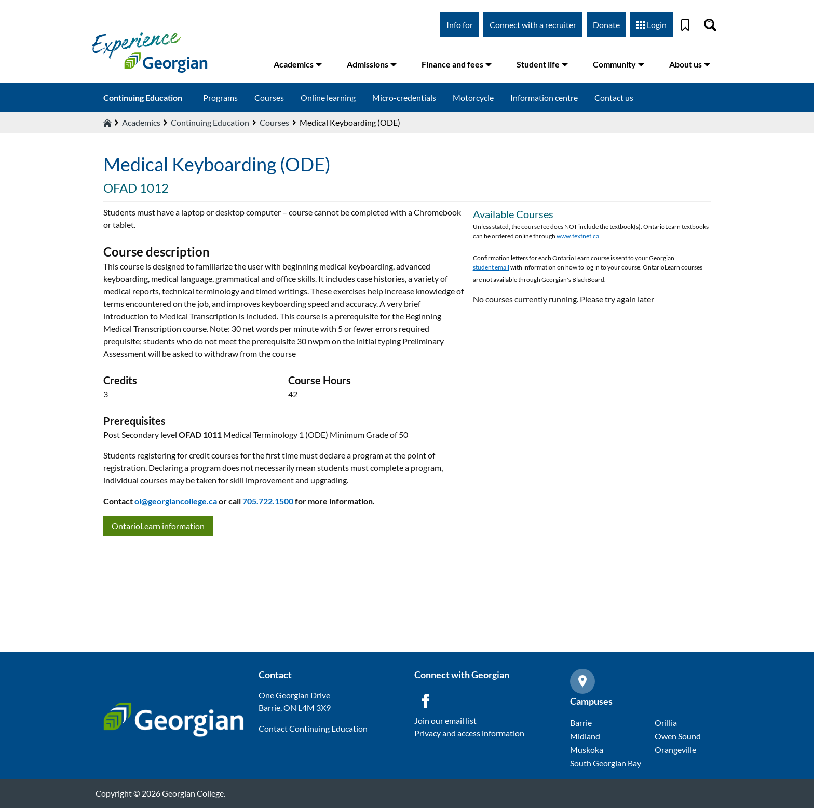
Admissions (372, 64)
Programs (220, 97)
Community (618, 64)
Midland (585, 736)
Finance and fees (457, 64)
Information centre (544, 97)
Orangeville (675, 750)
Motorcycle (473, 97)
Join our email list (445, 720)
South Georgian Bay (605, 763)
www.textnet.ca (578, 236)
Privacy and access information (469, 733)
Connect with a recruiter (533, 25)
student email (491, 267)
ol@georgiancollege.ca (175, 501)
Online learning (328, 97)
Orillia (666, 723)
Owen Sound (678, 736)
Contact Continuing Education (313, 728)
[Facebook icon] (425, 701)
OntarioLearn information (158, 526)
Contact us (613, 97)
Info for (459, 25)
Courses (269, 97)
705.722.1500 (267, 501)
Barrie (581, 723)
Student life (542, 64)
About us (689, 64)
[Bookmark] (685, 24)
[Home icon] (107, 122)
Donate (606, 25)
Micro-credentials (404, 97)
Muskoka (586, 750)
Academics (298, 64)
